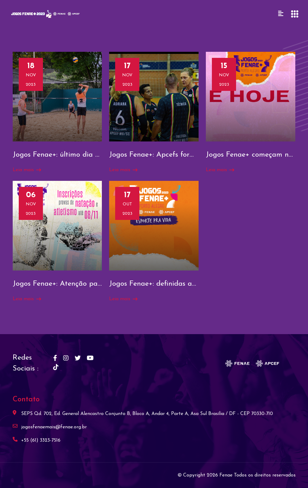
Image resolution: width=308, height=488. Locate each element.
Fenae (226, 475)
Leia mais (27, 170)
